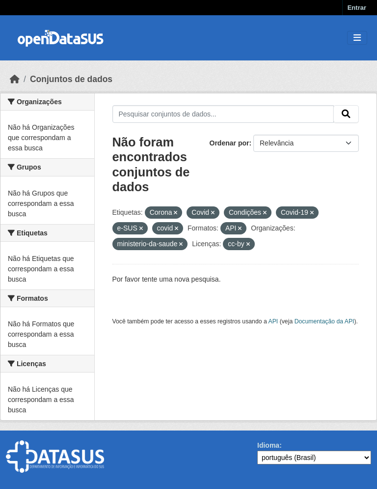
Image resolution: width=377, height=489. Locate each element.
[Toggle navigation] (357, 38)
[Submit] (346, 114)
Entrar (357, 7)
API (273, 321)
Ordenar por (229, 143)
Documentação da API (324, 321)
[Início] (15, 79)
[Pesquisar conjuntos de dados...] (223, 114)
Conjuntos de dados (71, 79)
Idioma (268, 445)
